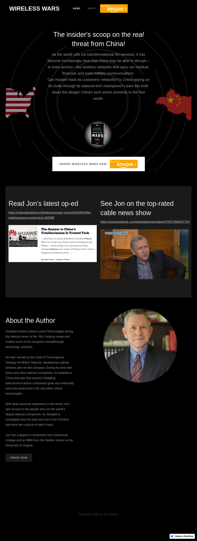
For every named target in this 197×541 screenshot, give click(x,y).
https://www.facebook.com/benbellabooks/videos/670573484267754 (144, 221)
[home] (34, 8)
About (92, 8)
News (76, 8)
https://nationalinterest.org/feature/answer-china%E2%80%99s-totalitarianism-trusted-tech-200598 (50, 215)
